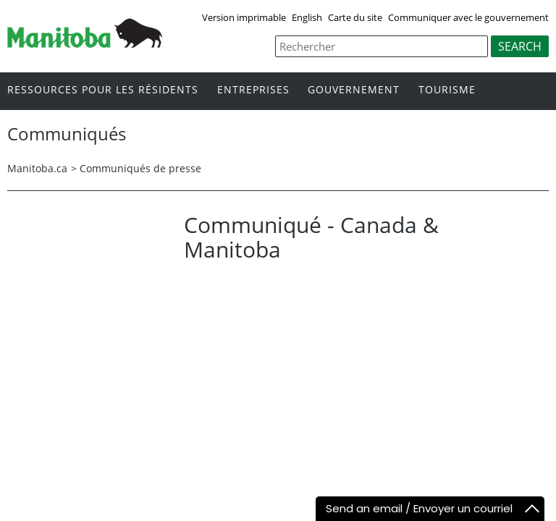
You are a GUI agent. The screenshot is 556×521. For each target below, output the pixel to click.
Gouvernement (354, 90)
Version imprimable (244, 17)
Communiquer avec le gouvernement (468, 17)
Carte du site (355, 17)
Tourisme (447, 90)
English (307, 17)
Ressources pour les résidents (102, 90)
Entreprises (253, 90)
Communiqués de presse (140, 168)
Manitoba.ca (37, 168)
